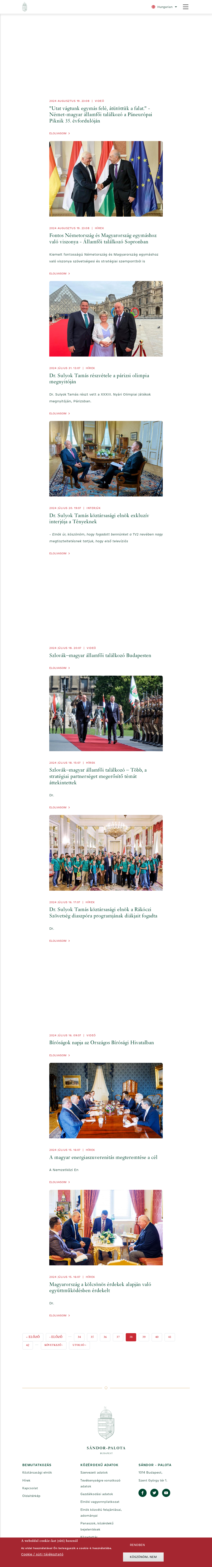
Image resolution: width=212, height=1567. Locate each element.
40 (158, 1336)
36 (107, 1336)
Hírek (99, 228)
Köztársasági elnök (37, 1472)
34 (81, 1336)
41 (171, 1336)
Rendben (137, 1544)
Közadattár (88, 1537)
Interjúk (93, 508)
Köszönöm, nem (143, 1556)
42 (29, 1344)
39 (145, 1336)
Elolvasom (58, 133)
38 (132, 1337)
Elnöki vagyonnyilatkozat (99, 1501)
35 (94, 1336)
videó (99, 101)
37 (119, 1336)
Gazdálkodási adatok (96, 1494)
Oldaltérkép (31, 1495)
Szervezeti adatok (94, 1472)
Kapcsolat (30, 1488)
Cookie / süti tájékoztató (42, 1554)
